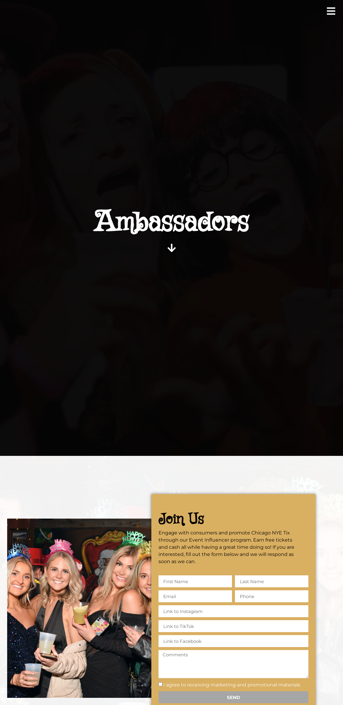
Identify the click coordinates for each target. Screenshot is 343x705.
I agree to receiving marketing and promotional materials (231, 685)
